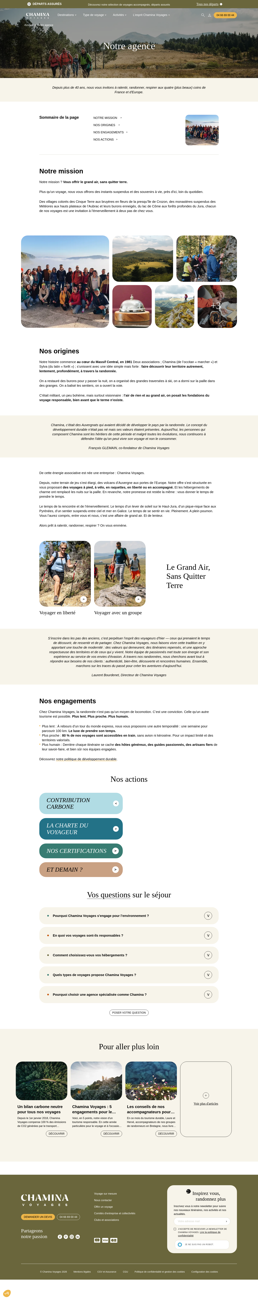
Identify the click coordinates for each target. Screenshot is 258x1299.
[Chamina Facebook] (60, 1264)
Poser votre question (129, 1040)
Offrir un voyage (103, 1234)
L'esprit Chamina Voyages (151, 15)
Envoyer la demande (226, 1249)
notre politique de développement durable (86, 759)
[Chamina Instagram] (72, 1264)
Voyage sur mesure (105, 1221)
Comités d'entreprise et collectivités (114, 1241)
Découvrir (56, 1161)
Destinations (67, 15)
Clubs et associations (106, 1247)
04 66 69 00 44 (225, 15)
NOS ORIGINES (104, 125)
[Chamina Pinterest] (66, 1264)
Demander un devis (38, 1244)
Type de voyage (94, 15)
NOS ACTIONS (103, 139)
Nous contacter (103, 1228)
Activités (119, 15)
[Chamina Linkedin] (78, 1264)
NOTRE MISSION (105, 118)
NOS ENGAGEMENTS (108, 132)
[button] (7, 1293)
